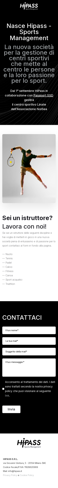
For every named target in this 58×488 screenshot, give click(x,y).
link (7, 395)
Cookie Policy (27, 475)
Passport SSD (43, 95)
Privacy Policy (10, 475)
